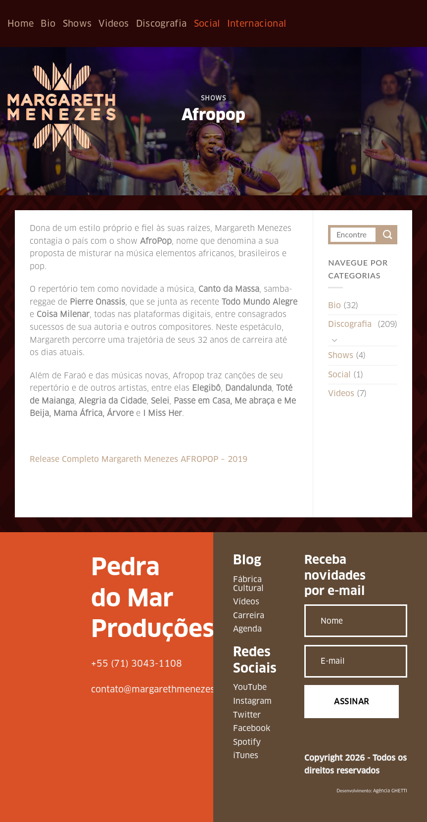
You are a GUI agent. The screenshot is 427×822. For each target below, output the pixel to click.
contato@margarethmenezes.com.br (169, 689)
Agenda (247, 629)
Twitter (247, 715)
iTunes (245, 755)
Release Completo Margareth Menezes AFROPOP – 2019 (138, 459)
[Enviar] (387, 234)
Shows (77, 23)
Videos (113, 23)
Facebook (251, 728)
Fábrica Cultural (248, 584)
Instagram (252, 701)
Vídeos (246, 601)
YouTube (250, 687)
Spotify (247, 742)
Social (207, 23)
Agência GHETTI (390, 791)
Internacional (256, 23)
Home (20, 23)
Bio (48, 23)
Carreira (248, 615)
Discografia (161, 23)
